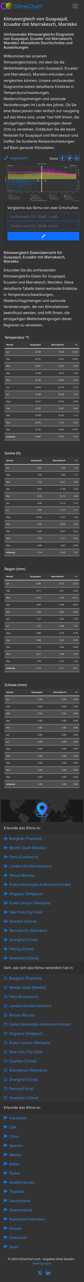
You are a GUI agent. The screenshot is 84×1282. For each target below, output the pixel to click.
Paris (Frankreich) (23, 856)
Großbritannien (22, 1182)
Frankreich (18, 1118)
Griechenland (20, 1210)
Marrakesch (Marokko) (28, 930)
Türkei (14, 1173)
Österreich (18, 1237)
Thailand (16, 1191)
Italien (14, 1164)
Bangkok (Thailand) (25, 838)
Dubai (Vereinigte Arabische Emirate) (40, 884)
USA (12, 1127)
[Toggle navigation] (75, 6)
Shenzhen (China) (24, 958)
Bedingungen (42, 1263)
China (14, 1136)
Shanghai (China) (23, 939)
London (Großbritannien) (30, 866)
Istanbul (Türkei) (23, 921)
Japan (14, 1246)
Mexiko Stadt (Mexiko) (27, 847)
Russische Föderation (27, 1219)
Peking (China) (21, 948)
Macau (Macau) (22, 875)
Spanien (16, 1145)
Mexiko (15, 1154)
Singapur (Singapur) (26, 893)
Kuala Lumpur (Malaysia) (30, 902)
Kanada (15, 1228)
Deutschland (19, 1200)
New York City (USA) (25, 912)
